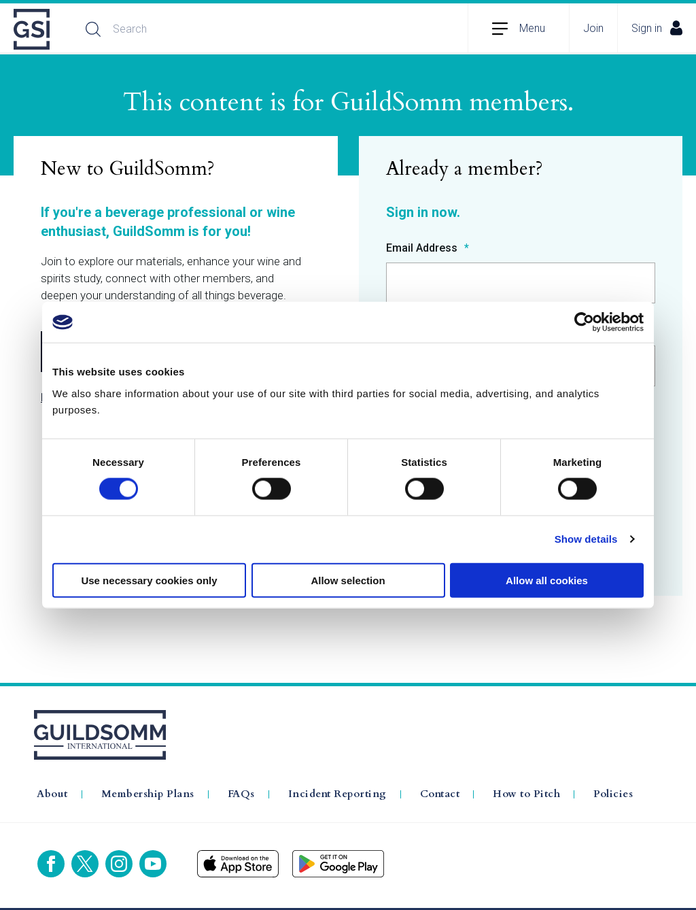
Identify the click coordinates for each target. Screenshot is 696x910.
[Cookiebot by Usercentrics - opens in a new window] (584, 322)
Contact (440, 794)
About (52, 794)
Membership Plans (147, 794)
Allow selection (348, 580)
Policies (613, 794)
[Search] (222, 29)
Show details (586, 539)
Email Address (423, 248)
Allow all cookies (547, 580)
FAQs (241, 794)
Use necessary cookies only (149, 580)
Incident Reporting (337, 794)
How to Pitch (526, 794)
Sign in (656, 27)
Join (593, 28)
